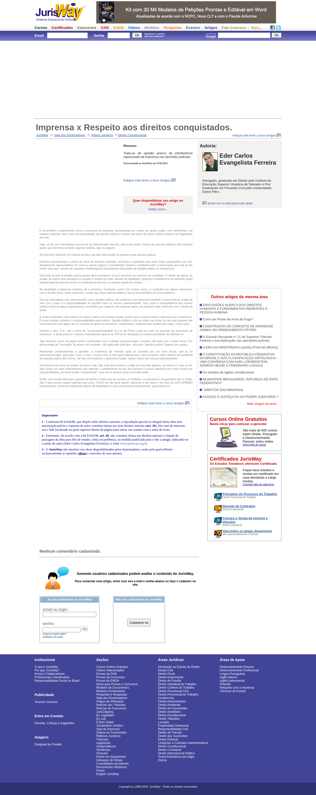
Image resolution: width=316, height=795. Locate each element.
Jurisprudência (106, 746)
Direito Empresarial (170, 677)
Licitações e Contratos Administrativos (183, 743)
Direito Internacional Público (176, 753)
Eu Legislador (105, 715)
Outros (162, 760)
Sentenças (103, 750)
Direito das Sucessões (172, 736)
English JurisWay (107, 774)
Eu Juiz (101, 718)
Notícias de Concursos (111, 708)
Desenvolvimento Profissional (239, 670)
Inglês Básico (228, 677)
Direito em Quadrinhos (111, 756)
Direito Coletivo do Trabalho (176, 687)
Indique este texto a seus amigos (256, 135)
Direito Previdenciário (172, 715)
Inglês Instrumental (232, 680)
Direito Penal (166, 674)
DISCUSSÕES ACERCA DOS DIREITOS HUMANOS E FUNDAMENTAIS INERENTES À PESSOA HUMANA (233, 308)
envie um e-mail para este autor (230, 203)
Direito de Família (169, 680)
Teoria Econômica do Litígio (176, 756)
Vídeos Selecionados (110, 670)
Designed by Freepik (48, 744)
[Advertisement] (158, 79)
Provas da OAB (106, 674)
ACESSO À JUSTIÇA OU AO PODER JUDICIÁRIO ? (240, 397)
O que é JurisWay (46, 667)
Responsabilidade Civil (173, 729)
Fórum (100, 770)
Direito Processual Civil (173, 691)
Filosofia (225, 684)
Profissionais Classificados (52, 677)
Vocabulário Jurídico (109, 725)
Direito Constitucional (132, 135)
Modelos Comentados (110, 691)
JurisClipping (104, 712)
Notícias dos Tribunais (110, 705)
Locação (163, 722)
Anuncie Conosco (46, 702)
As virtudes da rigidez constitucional (228, 372)
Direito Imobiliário (169, 712)
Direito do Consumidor (172, 708)
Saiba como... (158, 209)
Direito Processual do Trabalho (178, 694)
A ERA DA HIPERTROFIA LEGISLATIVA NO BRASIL (240, 347)
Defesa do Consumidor (111, 732)
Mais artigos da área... (263, 404)
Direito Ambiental (169, 705)
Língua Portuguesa (232, 674)
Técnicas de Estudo (233, 691)
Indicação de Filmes (109, 760)
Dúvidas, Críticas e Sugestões (54, 723)
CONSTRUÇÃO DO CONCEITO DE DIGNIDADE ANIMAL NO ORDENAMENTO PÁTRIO (236, 328)
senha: (49, 623)
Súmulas (102, 753)
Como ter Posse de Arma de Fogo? (228, 319)
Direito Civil (165, 670)
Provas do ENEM (107, 680)
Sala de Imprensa (107, 729)
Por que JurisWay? (47, 670)
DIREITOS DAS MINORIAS (223, 390)
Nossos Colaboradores (50, 674)
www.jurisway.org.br (133, 443)
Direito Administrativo (172, 701)
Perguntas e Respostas (111, 694)
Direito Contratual (169, 750)
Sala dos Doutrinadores (69, 135)
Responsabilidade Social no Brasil (57, 680)
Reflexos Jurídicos (108, 736)
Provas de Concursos (110, 677)
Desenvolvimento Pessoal (237, 667)
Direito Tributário (169, 718)
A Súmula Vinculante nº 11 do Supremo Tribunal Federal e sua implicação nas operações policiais (236, 338)
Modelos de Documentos (112, 687)
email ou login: (55, 609)
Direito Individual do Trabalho (177, 684)
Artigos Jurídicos (102, 135)
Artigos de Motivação (110, 701)
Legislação (103, 743)
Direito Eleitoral (168, 739)
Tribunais (102, 739)
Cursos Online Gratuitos (112, 667)
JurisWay (42, 135)
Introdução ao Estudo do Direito (179, 667)
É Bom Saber (105, 722)
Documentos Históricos (111, 767)
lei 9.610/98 (67, 422)
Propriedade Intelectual (173, 725)
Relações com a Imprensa (237, 687)
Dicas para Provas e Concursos (117, 684)
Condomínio (166, 698)
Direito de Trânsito (170, 732)
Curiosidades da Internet (112, 763)
